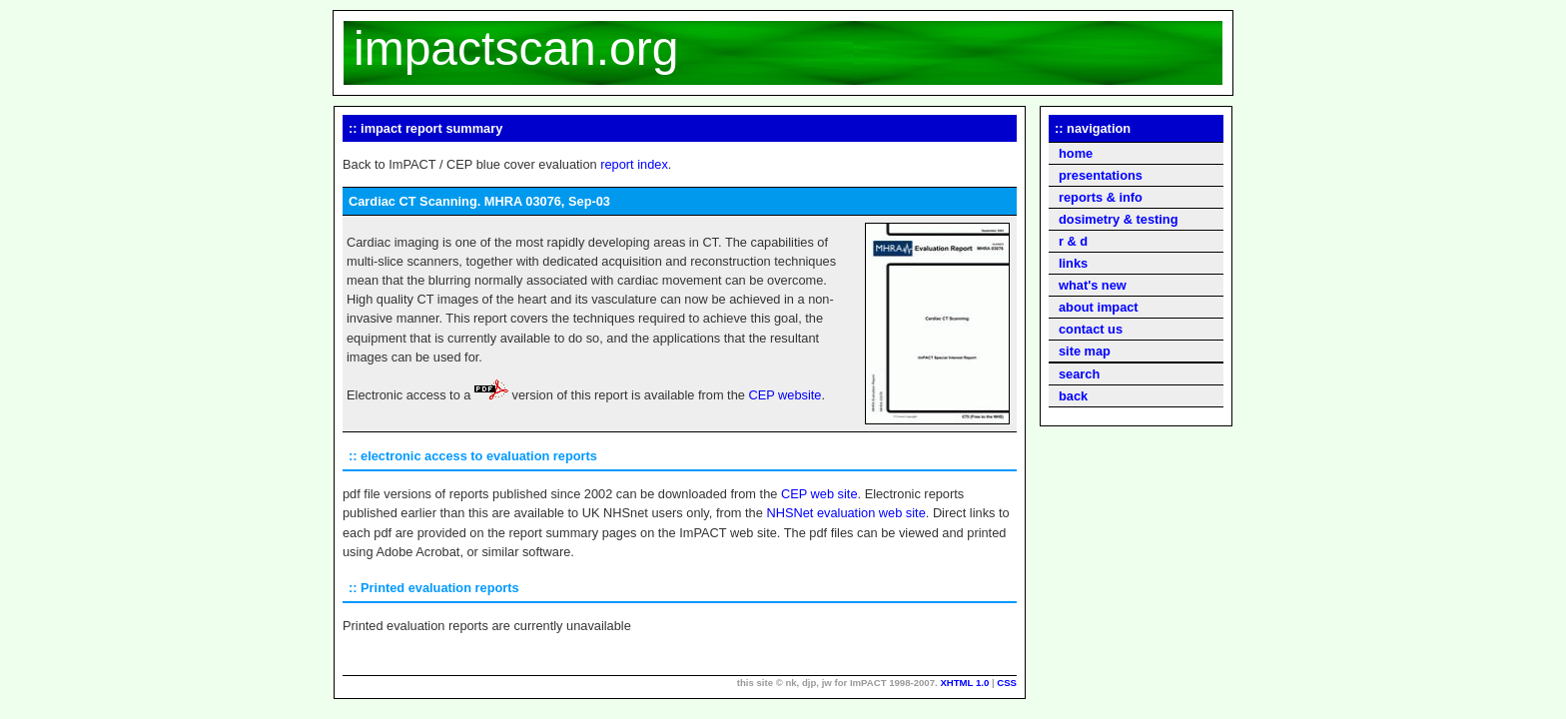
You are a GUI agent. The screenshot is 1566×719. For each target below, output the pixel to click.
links (1073, 263)
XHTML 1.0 (964, 682)
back (1073, 395)
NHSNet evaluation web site (845, 512)
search (1079, 373)
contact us (1091, 329)
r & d (1073, 241)
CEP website (784, 394)
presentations (1101, 175)
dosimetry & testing (1118, 219)
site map (1085, 351)
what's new (1093, 285)
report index (634, 164)
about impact (1099, 307)
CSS (1007, 682)
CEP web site (819, 493)
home (1076, 153)
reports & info (1101, 197)
